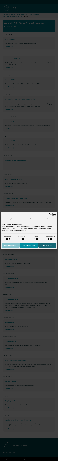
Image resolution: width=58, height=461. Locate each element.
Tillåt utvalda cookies (29, 245)
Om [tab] (48, 219)
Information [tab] (29, 219)
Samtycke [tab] (10, 219)
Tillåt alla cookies (47, 245)
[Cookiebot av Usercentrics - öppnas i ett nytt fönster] (49, 214)
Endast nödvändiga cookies (10, 245)
